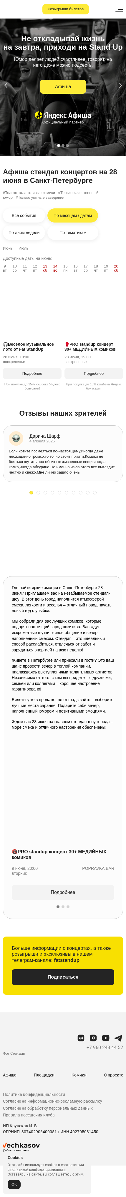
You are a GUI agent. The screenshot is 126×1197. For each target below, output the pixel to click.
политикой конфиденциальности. (38, 1170)
